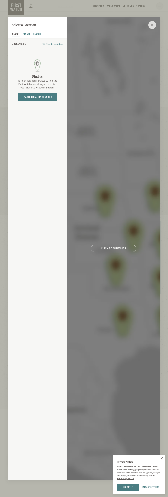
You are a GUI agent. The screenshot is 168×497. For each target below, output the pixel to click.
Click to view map (113, 248)
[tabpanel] (37, 259)
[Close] (161, 465)
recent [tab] (26, 34)
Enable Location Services (37, 97)
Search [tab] (37, 34)
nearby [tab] (16, 34)
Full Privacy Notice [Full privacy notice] (125, 485)
